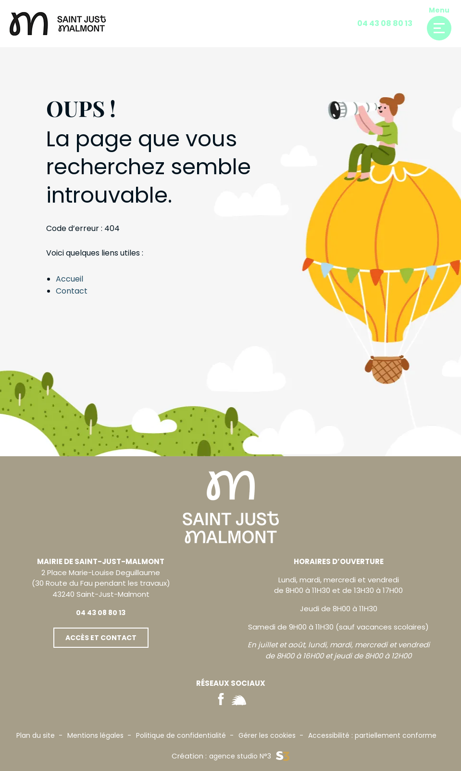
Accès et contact (101, 637)
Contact (71, 290)
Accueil (69, 278)
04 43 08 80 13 (384, 23)
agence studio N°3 (249, 756)
